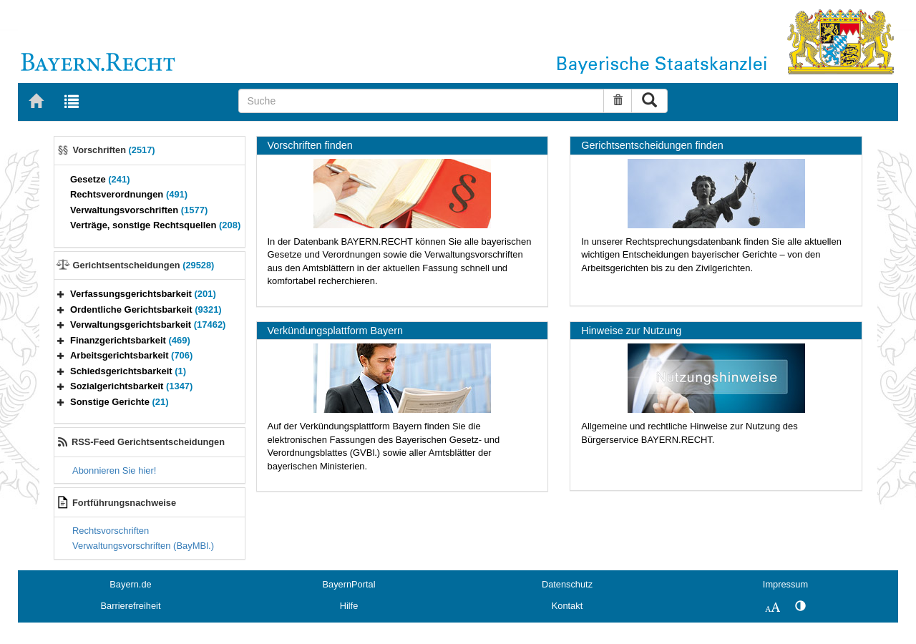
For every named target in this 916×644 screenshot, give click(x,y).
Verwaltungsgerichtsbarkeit (147, 324)
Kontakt (567, 605)
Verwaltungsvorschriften (139, 210)
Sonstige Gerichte (119, 401)
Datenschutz (567, 584)
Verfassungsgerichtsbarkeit (143, 293)
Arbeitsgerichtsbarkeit (131, 355)
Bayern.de (130, 584)
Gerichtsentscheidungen (144, 265)
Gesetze (100, 179)
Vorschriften (114, 150)
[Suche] (421, 101)
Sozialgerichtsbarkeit (131, 386)
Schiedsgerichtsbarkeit (128, 371)
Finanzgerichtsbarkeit (130, 340)
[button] (60, 293)
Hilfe (349, 605)
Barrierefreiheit (131, 605)
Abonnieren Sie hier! (114, 470)
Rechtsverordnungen (128, 194)
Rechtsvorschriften (110, 530)
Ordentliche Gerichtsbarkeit (146, 309)
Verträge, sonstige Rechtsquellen (155, 225)
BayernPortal (349, 584)
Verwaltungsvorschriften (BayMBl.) (143, 545)
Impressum (785, 584)
